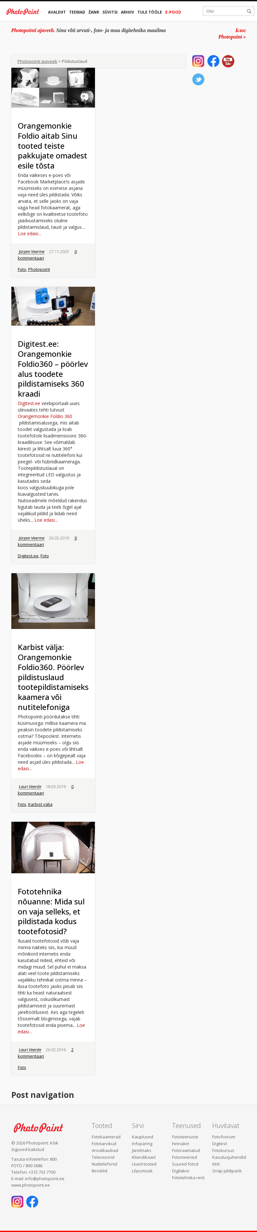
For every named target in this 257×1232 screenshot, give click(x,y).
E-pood (173, 12)
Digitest (219, 1143)
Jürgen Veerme (31, 251)
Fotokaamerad (106, 1137)
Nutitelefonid (104, 1164)
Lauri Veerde (30, 786)
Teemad (77, 12)
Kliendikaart (144, 1157)
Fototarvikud (104, 1143)
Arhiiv (127, 12)
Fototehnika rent (188, 1177)
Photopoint (39, 269)
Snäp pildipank (227, 1171)
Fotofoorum (223, 1137)
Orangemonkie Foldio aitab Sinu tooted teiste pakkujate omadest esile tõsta (52, 145)
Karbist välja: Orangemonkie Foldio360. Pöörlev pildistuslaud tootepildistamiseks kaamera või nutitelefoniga (53, 677)
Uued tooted (144, 1164)
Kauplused (142, 1137)
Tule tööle (149, 12)
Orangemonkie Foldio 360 (45, 416)
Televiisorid (103, 1157)
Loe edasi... (29, 233)
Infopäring (142, 1143)
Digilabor (181, 1171)
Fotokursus (223, 1150)
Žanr (93, 12)
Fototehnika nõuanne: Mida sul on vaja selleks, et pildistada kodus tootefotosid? (51, 911)
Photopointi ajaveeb (37, 61)
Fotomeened (184, 1157)
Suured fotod (185, 1164)
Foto (22, 269)
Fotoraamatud (186, 1150)
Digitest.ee (29, 403)
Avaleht (57, 12)
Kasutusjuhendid (229, 1157)
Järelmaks (141, 1150)
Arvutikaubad (105, 1150)
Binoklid (99, 1171)
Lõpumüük (142, 1171)
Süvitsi (110, 12)
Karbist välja (40, 804)
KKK (216, 1164)
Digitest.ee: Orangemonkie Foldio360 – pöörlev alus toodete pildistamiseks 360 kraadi (53, 368)
